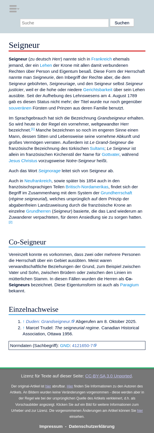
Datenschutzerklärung (92, 426)
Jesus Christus (23, 160)
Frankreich (101, 58)
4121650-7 (82, 345)
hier (48, 386)
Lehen (46, 65)
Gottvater (110, 154)
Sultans (97, 148)
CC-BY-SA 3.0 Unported (108, 375)
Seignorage (49, 170)
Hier (70, 386)
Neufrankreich (38, 180)
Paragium (129, 284)
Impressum (51, 426)
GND (65, 345)
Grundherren (38, 211)
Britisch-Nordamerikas (87, 186)
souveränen (20, 107)
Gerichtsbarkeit (97, 89)
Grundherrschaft (116, 192)
